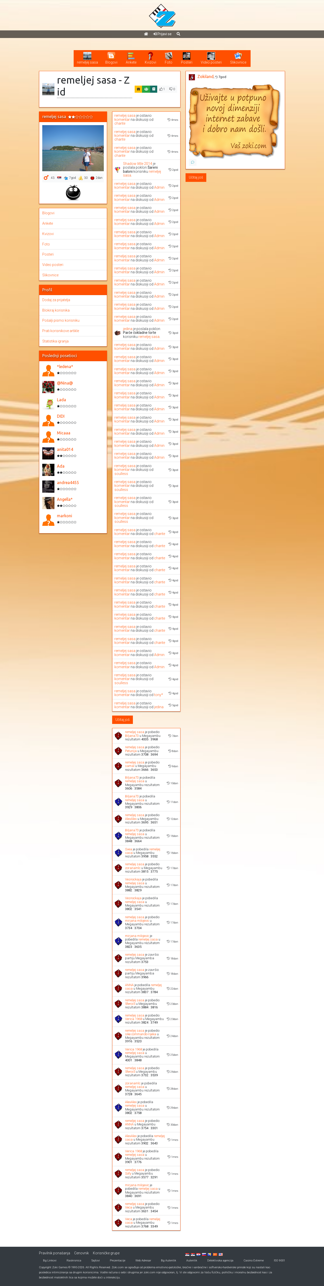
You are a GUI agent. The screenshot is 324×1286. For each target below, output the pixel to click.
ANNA (129, 985)
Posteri (48, 254)
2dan (96, 178)
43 (52, 178)
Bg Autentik (168, 1260)
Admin (159, 187)
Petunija (131, 751)
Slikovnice (50, 275)
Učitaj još (122, 720)
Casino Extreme (254, 1260)
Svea (128, 849)
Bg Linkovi (49, 1260)
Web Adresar (143, 1260)
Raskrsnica (74, 1260)
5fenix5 (130, 1004)
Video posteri (52, 265)
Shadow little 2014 (137, 164)
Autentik (191, 1260)
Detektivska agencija (220, 1260)
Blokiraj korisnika (56, 310)
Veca (128, 1207)
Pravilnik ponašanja (54, 1253)
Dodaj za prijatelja (56, 300)
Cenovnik (81, 1253)
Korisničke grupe (106, 1253)
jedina (127, 329)
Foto (46, 244)
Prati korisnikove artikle (60, 331)
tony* (158, 695)
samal (129, 766)
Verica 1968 (133, 1019)
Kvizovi (48, 234)
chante (119, 123)
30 (83, 178)
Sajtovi (95, 1260)
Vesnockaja (133, 879)
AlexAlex (131, 819)
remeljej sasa (124, 115)
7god (70, 178)
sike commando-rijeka (140, 1034)
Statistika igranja (55, 341)
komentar (122, 120)
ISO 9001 (279, 1260)
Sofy (128, 1173)
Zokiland (205, 76)
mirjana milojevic (137, 921)
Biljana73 (132, 736)
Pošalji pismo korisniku (60, 320)
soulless (121, 474)
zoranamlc (132, 868)
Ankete (47, 223)
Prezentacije (117, 1260)
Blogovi (48, 213)
